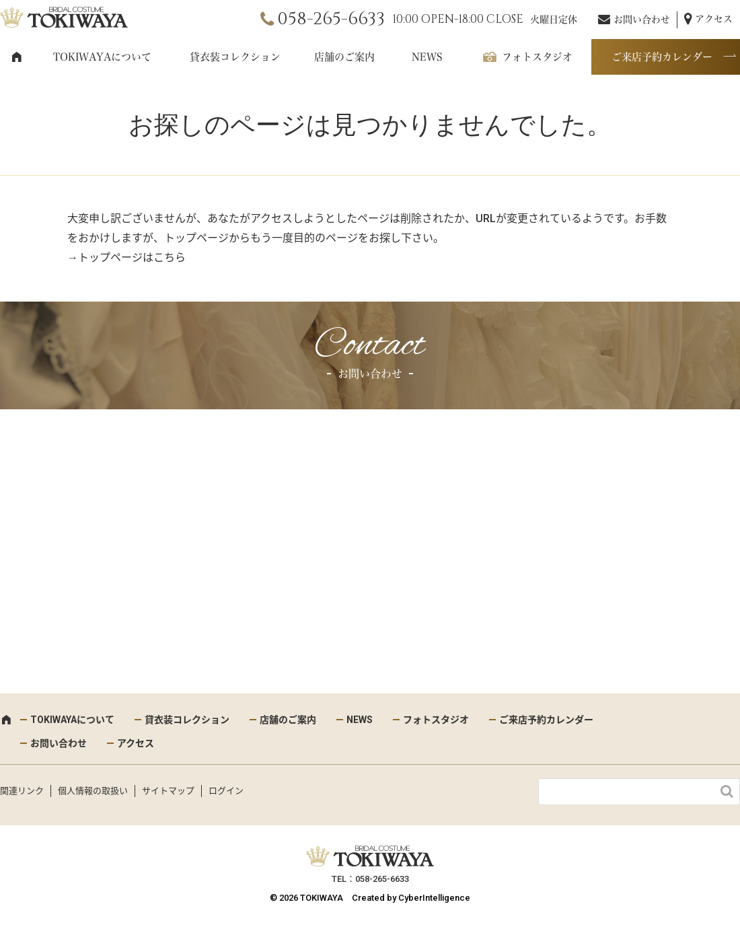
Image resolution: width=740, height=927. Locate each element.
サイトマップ (168, 791)
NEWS (427, 57)
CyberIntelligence (434, 898)
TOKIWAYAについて (102, 57)
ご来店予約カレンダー (662, 57)
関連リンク (22, 791)
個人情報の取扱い (93, 791)
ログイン (226, 791)
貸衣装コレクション (235, 57)
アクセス (714, 19)
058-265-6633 (331, 19)
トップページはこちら (132, 257)
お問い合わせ (642, 19)
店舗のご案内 (344, 57)
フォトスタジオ (537, 57)
